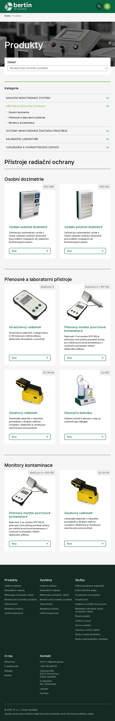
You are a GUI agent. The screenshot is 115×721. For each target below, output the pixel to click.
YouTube (44, 693)
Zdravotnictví (10, 604)
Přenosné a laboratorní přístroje (27, 117)
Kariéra (8, 675)
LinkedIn (44, 689)
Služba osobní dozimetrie (87, 634)
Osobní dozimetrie (19, 112)
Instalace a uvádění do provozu (90, 604)
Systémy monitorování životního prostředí (36, 130)
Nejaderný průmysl (13, 608)
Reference (9, 661)
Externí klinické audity (86, 590)
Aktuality (8, 671)
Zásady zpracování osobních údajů (22, 713)
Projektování (81, 599)
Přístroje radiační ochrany (26, 106)
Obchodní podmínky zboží (53, 713)
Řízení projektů (82, 616)
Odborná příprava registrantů (89, 585)
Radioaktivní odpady (14, 590)
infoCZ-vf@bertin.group (51, 661)
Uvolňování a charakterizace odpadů (32, 147)
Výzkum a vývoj (83, 620)
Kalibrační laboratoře (22, 139)
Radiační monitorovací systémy (28, 97)
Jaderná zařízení (12, 585)
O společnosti (11, 666)
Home (7, 16)
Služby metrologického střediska (91, 639)
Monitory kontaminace (21, 122)
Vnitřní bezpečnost (13, 613)
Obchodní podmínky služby (80, 713)
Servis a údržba (83, 625)
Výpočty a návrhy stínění (87, 630)
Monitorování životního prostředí (20, 599)
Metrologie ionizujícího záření (19, 595)
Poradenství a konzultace (87, 595)
